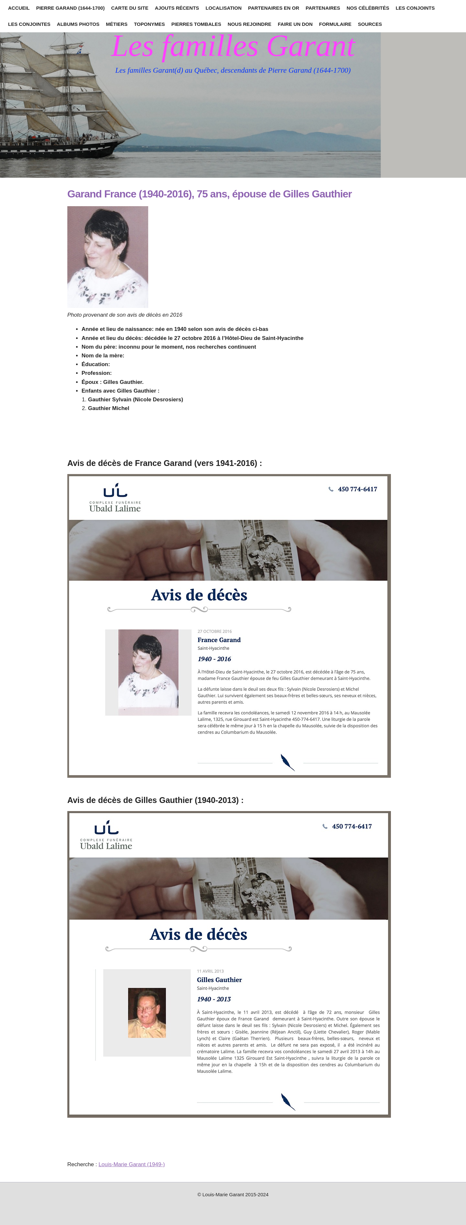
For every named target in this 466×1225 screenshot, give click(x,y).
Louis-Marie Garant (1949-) (131, 1164)
